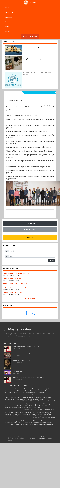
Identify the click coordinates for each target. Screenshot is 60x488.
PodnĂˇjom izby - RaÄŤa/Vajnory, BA (46, 400)
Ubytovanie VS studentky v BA (48, 426)
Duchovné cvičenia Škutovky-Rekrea (12, 292)
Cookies (43, 437)
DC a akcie (30, 223)
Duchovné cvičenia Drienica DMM (12, 278)
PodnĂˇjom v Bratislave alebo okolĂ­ (46, 409)
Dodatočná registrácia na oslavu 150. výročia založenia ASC (29, 377)
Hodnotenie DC (30, 230)
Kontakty (8, 31)
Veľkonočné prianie (18, 371)
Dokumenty (9, 17)
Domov (7, 7)
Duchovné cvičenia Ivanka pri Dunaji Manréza (15, 288)
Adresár (30, 237)
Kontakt (50, 438)
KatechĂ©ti (52, 417)
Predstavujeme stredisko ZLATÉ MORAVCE (24, 354)
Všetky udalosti (30, 298)
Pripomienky (41, 438)
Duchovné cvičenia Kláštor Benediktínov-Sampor (16, 273)
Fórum (7, 27)
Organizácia (9, 12)
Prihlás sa (51, 260)
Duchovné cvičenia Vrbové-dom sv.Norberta (15, 283)
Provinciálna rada (11, 22)
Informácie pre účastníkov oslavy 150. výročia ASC (26, 346)
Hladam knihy (51, 394)
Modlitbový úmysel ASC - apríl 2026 (22, 360)
